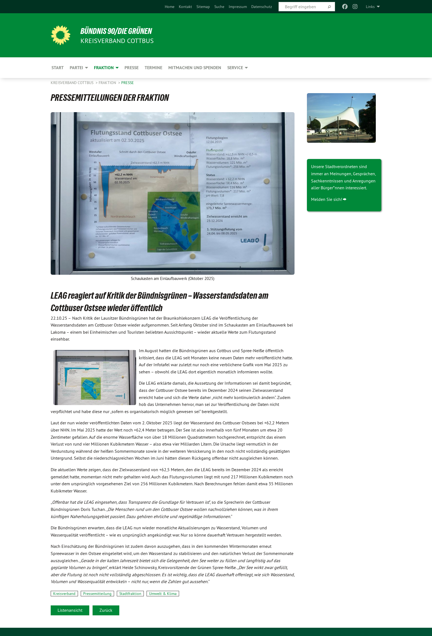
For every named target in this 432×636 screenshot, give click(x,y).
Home (169, 6)
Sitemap (203, 6)
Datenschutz (261, 6)
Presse (127, 82)
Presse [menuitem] (132, 68)
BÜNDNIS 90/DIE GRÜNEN (119, 31)
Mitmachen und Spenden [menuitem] (194, 68)
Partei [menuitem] (76, 68)
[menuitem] (169, 6)
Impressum (238, 6)
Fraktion (108, 82)
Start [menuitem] (58, 68)
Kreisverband (64, 593)
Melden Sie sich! (326, 199)
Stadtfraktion (130, 593)
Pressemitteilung (97, 593)
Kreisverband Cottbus (72, 82)
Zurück (105, 610)
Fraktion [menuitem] (104, 68)
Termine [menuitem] (153, 68)
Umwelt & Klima (163, 593)
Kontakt (185, 6)
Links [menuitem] (370, 6)
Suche (219, 6)
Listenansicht (70, 610)
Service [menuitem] (235, 68)
